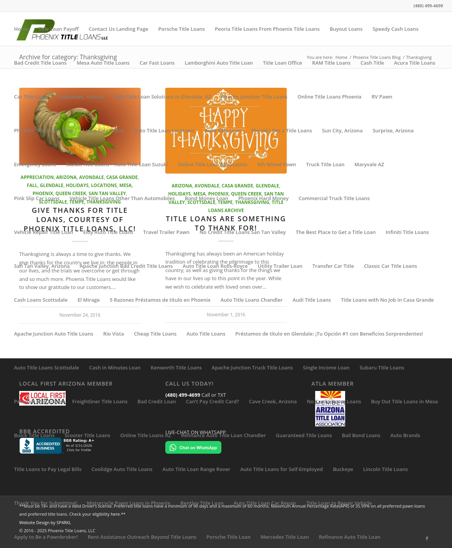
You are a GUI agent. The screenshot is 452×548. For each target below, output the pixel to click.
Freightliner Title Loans (100, 401)
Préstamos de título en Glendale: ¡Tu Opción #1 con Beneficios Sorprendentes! (329, 333)
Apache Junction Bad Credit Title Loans (126, 265)
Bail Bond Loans (361, 435)
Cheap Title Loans (155, 333)
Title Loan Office (282, 62)
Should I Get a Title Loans (281, 130)
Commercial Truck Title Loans (334, 198)
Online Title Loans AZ (145, 435)
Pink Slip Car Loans (37, 198)
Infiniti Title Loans (407, 232)
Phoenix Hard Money (263, 198)
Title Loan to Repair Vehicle (339, 503)
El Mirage (89, 299)
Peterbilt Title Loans (38, 401)
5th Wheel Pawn (276, 164)
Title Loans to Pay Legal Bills (48, 469)
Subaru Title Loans (381, 367)
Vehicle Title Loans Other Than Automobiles (122, 198)
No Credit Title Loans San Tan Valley (242, 232)
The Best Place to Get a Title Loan (336, 232)
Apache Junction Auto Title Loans (53, 333)
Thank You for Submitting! (45, 503)
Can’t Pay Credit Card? (212, 401)
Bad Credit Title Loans (40, 62)
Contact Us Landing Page (118, 28)
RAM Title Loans (331, 62)
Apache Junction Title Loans (254, 96)
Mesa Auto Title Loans (103, 62)
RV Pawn (382, 96)
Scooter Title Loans (87, 435)
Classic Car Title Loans (390, 265)
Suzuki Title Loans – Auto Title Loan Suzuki (117, 164)
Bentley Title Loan (201, 503)
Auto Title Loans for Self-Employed (281, 469)
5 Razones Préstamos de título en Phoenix (160, 299)
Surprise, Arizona (393, 130)
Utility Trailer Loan (280, 265)
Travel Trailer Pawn (166, 232)
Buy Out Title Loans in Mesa (404, 401)
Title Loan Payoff (58, 28)
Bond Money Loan (206, 198)
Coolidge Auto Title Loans (122, 469)
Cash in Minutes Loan (115, 367)
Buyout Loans (346, 28)
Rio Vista (113, 333)
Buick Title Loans (34, 435)
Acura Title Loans (414, 62)
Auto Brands (405, 435)
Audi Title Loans (311, 299)
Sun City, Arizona (342, 130)
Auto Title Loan (223, 130)
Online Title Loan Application (213, 164)
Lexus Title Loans (103, 130)
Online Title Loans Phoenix (329, 96)
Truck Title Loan (325, 164)
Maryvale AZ (369, 164)
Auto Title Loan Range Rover (197, 469)
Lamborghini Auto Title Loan (218, 62)
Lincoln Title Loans (385, 469)
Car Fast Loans (157, 62)
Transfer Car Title (333, 265)
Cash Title (372, 62)
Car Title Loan (30, 96)
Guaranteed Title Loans (304, 435)
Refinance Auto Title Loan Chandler (223, 435)
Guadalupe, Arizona (81, 96)
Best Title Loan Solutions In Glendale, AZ (163, 96)
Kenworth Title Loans (176, 367)
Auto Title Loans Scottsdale (46, 367)
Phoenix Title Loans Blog (43, 130)
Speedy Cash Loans (395, 28)
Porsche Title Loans (181, 28)
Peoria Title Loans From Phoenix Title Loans (267, 28)
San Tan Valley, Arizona (42, 265)
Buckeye (343, 469)
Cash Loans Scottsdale (41, 299)
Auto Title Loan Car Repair (265, 503)
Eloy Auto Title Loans (108, 232)
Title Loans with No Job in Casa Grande (387, 299)
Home (21, 28)
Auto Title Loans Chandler (252, 299)
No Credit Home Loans (334, 401)
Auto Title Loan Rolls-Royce (215, 265)
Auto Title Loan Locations (164, 130)
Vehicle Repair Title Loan (43, 232)
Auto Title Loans (205, 333)
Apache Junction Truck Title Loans (252, 367)
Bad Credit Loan (157, 401)
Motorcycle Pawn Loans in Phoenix (128, 503)
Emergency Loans (35, 164)
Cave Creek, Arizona (273, 401)
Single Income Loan (326, 367)
